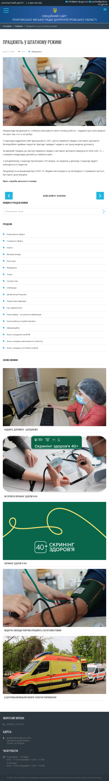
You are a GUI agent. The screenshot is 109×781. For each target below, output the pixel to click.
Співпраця (12, 287)
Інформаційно (13, 327)
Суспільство (12, 281)
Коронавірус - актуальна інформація (24, 314)
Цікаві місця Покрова (17, 294)
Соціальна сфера (15, 241)
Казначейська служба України (21, 321)
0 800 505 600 (35, 2)
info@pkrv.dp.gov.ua (78, 1)
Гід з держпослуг (14, 307)
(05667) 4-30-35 (15, 724)
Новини (18, 26)
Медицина (37, 51)
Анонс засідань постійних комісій (22, 348)
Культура (11, 261)
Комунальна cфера (16, 234)
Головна (7, 26)
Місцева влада (14, 254)
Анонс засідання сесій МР (19, 334)
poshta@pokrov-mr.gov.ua (100, 3)
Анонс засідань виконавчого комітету (25, 341)
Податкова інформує (16, 301)
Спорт (10, 274)
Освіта (10, 247)
